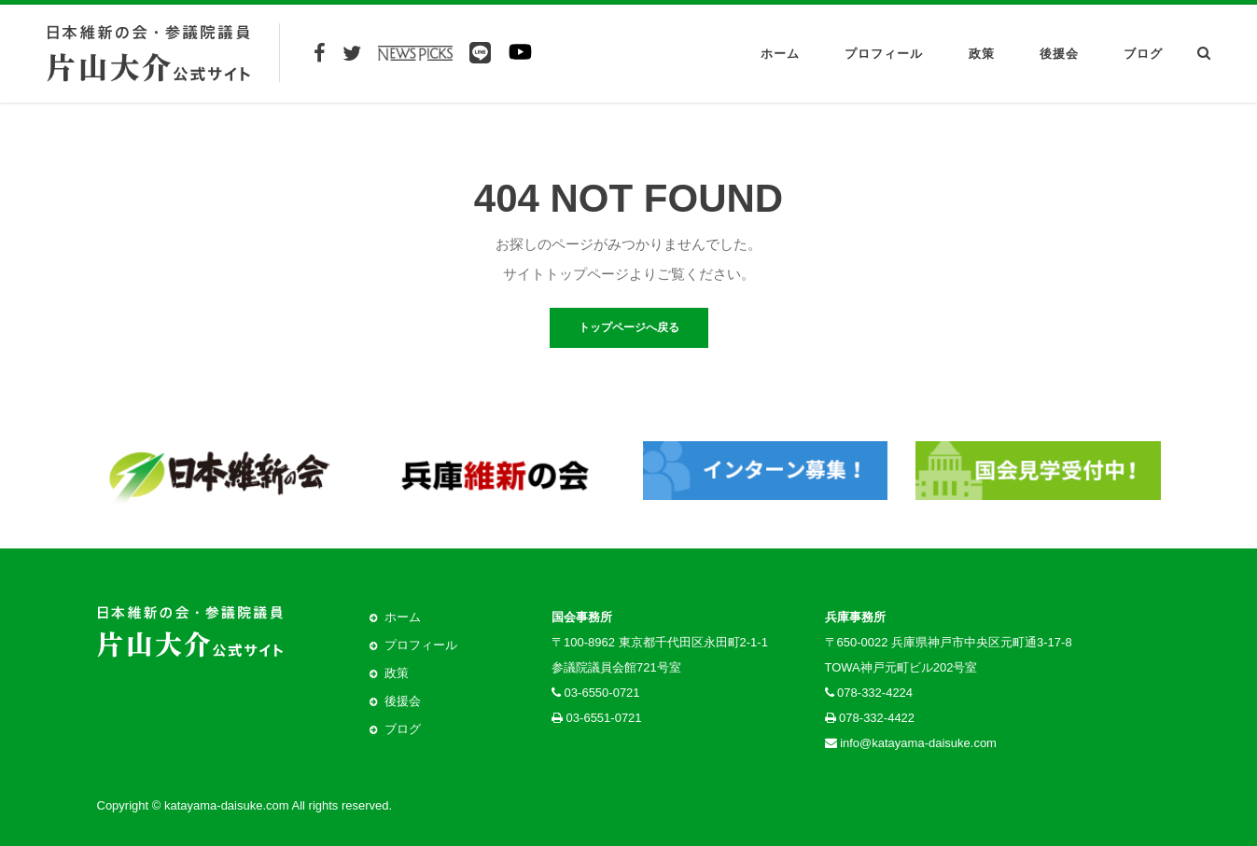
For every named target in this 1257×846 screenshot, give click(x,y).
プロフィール (884, 54)
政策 (982, 54)
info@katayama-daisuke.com (918, 743)
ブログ (1143, 54)
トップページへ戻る (629, 327)
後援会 (1059, 54)
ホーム (780, 54)
